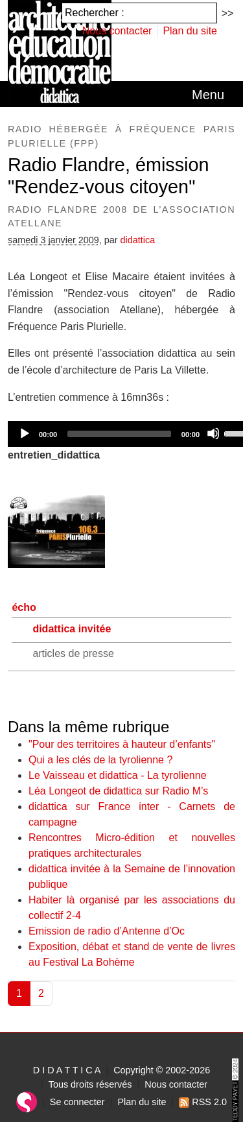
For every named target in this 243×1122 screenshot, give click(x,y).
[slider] (119, 434)
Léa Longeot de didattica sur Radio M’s (118, 790)
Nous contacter (117, 30)
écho (24, 607)
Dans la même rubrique (88, 726)
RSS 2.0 (203, 1102)
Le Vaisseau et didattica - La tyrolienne (118, 775)
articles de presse (72, 653)
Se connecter (77, 1102)
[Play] (24, 433)
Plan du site (190, 30)
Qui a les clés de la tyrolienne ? (100, 759)
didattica (138, 240)
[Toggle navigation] (208, 94)
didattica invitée (71, 628)
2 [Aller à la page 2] (41, 993)
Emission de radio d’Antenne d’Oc (107, 931)
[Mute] (213, 433)
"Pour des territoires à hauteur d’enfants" (122, 744)
